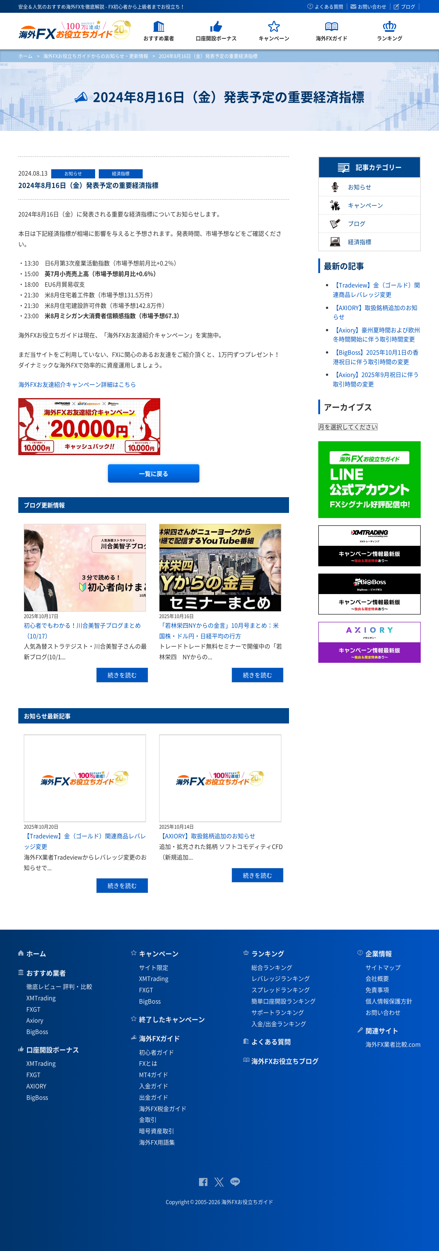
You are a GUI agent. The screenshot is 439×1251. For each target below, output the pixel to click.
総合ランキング (271, 967)
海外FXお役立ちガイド (75, 29)
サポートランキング (277, 1012)
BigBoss (37, 1031)
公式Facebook (203, 1182)
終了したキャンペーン (172, 1019)
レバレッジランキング (280, 978)
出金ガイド (153, 1097)
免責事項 (377, 989)
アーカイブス (348, 407)
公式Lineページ (235, 1182)
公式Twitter (219, 1182)
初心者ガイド (156, 1052)
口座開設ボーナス (52, 1050)
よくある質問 (329, 6)
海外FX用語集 (157, 1142)
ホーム (25, 55)
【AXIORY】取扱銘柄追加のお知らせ (207, 835)
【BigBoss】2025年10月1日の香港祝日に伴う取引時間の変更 (376, 357)
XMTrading (41, 997)
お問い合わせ (372, 6)
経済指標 (350, 242)
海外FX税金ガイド (163, 1108)
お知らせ (350, 187)
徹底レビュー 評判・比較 (59, 986)
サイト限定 (153, 967)
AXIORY (36, 1085)
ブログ (408, 6)
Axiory (34, 1020)
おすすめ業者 (46, 973)
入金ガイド (153, 1085)
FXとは (148, 1063)
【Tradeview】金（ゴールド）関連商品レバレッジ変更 (376, 289)
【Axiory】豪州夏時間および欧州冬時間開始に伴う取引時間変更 (376, 334)
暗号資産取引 (156, 1130)
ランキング (267, 954)
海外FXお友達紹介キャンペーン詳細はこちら (77, 384)
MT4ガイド (153, 1074)
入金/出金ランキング (278, 1023)
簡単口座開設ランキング (283, 1001)
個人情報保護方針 (388, 1001)
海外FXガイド (159, 1038)
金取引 (148, 1119)
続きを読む (122, 674)
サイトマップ (383, 967)
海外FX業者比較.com (393, 1044)
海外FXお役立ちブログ (285, 1061)
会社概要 (377, 978)
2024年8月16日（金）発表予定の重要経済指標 (88, 185)
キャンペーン (356, 205)
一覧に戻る (153, 473)
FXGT (33, 1009)
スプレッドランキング (280, 989)
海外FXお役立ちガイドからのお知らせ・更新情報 (95, 55)
